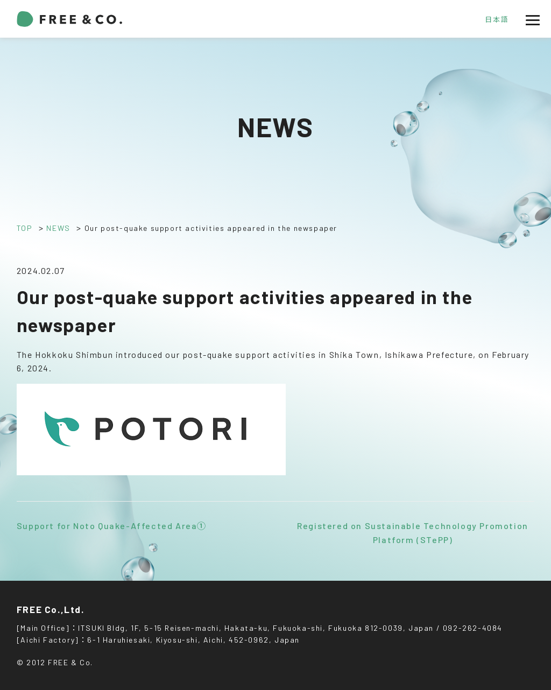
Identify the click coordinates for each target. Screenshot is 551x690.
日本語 (496, 19)
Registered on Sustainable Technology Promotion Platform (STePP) (412, 532)
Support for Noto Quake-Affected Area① (112, 525)
